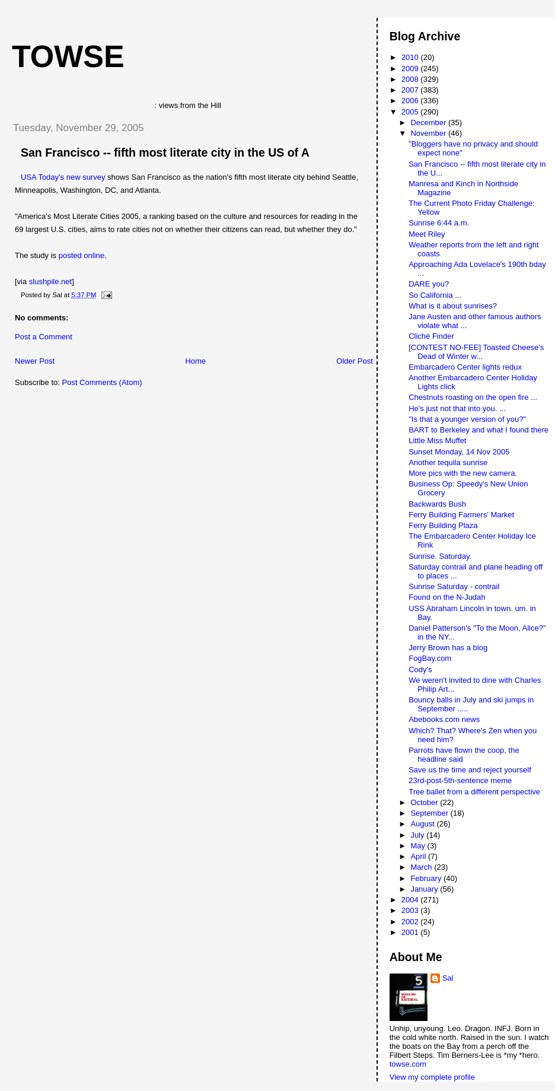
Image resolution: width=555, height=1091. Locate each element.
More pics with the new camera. (463, 473)
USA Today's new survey (63, 177)
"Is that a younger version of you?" (467, 419)
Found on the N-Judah (447, 597)
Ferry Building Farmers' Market (461, 514)
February (427, 878)
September (430, 813)
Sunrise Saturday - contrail (454, 586)
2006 (411, 100)
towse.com (408, 1064)
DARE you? (429, 283)
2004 (411, 899)
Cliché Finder (431, 336)
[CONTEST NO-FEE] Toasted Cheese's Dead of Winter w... (476, 352)
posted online (81, 255)
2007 (411, 89)
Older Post (354, 361)
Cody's (420, 669)
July (418, 835)
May (418, 845)
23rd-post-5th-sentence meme (460, 780)
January (425, 889)
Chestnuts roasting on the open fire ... (473, 397)
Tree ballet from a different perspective (474, 791)
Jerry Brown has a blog (448, 647)
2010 (411, 57)
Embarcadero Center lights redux (465, 366)
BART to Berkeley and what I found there (478, 429)
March (422, 867)
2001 (411, 932)
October (425, 802)
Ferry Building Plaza (443, 525)
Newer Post (35, 361)
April (419, 856)
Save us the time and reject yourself (470, 769)
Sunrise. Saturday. (440, 556)
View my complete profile (432, 1077)
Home (195, 361)
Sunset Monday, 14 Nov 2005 (459, 451)
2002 (411, 921)
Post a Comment (43, 336)
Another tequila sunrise (448, 462)
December (429, 122)
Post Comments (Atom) (102, 382)
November (429, 133)
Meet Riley (427, 234)
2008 (411, 79)
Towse (68, 56)
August (423, 823)
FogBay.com (430, 658)
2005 (411, 111)
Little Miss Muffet (437, 440)
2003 (411, 910)
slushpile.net (50, 281)
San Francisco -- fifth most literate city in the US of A (165, 152)
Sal (448, 978)
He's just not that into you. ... (457, 408)
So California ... (435, 295)
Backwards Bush (437, 504)
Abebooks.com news (444, 719)
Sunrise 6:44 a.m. (439, 222)
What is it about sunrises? (453, 305)
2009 (411, 68)
